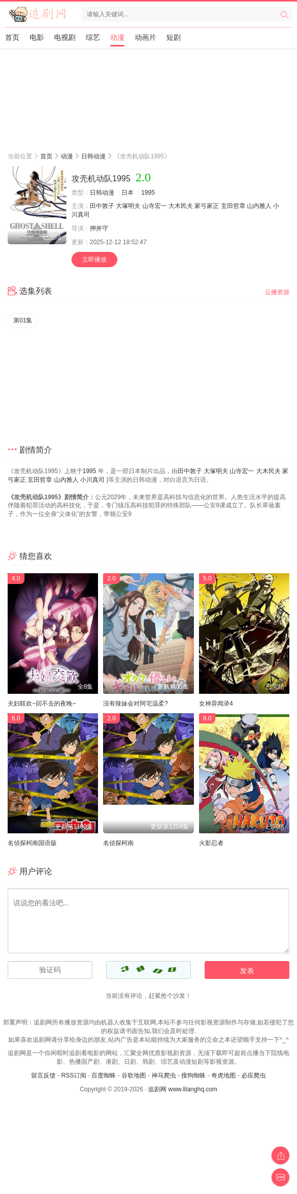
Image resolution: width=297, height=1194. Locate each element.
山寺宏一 (154, 205)
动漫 (117, 37)
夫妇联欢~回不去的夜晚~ (42, 703)
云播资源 (277, 292)
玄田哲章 (233, 205)
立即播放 (94, 259)
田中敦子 (102, 205)
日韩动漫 (93, 156)
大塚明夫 (128, 205)
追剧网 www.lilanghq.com (182, 1089)
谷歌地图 (133, 1075)
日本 (127, 192)
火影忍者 (211, 843)
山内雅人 (259, 205)
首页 (12, 37)
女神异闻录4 (216, 703)
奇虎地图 (223, 1075)
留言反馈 (43, 1075)
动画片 (145, 37)
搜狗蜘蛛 (193, 1075)
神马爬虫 (164, 1075)
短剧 (173, 37)
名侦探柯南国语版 (32, 843)
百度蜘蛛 (103, 1075)
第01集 (22, 320)
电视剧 (65, 37)
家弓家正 (206, 205)
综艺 (93, 37)
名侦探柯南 (118, 843)
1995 (148, 192)
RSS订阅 (73, 1075)
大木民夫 (180, 205)
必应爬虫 (253, 1075)
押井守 (99, 228)
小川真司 (92, 479)
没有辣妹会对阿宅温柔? (135, 703)
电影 (37, 37)
